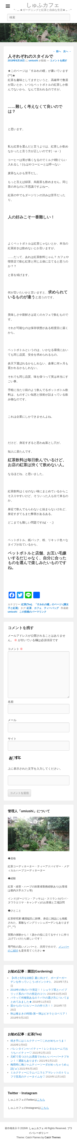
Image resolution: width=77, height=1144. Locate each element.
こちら (41, 1099)
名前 (11, 701)
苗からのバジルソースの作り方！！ (31, 1005)
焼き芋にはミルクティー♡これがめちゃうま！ (38, 1040)
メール (12, 720)
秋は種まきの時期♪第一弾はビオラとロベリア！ (39, 1013)
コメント (15, 649)
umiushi (33, 60)
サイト (12, 738)
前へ (57, 51)
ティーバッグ (51, 608)
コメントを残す (58, 60)
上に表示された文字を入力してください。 (35, 768)
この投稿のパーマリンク (32, 611)
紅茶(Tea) (26, 604)
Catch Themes (53, 1137)
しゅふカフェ (42, 5)
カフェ (37, 608)
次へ (67, 51)
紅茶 (29, 608)
